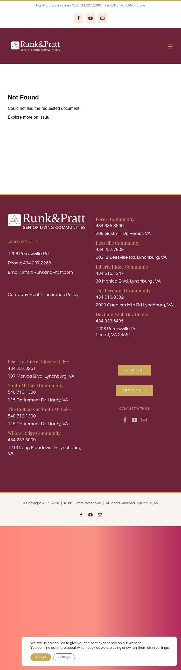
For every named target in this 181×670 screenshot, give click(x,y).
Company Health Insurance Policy (43, 294)
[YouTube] (134, 420)
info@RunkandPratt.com (125, 5)
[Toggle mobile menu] (170, 46)
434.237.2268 (37, 263)
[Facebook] (125, 420)
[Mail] (144, 420)
